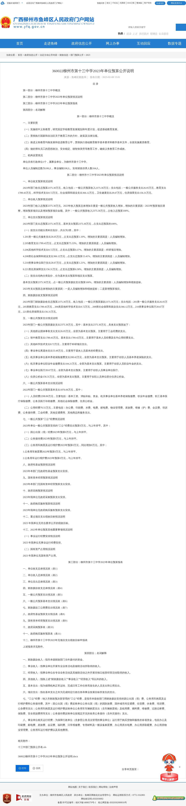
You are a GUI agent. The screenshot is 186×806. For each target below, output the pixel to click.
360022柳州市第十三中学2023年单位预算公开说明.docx (48, 756)
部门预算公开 (77, 55)
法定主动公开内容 (48, 55)
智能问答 (100, 3)
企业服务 (163, 33)
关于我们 (82, 787)
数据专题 (175, 43)
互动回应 (144, 43)
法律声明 (113, 787)
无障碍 (122, 3)
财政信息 (64, 55)
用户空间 (147, 3)
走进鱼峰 (51, 43)
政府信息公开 (81, 43)
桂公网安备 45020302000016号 (112, 802)
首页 (19, 43)
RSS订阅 (130, 3)
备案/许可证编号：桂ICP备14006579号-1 (77, 802)
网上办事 (113, 43)
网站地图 (72, 787)
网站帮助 (103, 787)
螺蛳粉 (154, 33)
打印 (22, 768)
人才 (135, 33)
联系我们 (93, 787)
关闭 (36, 768)
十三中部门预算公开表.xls (32, 747)
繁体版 (139, 3)
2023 (88, 55)
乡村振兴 (144, 33)
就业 (129, 33)
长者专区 (160, 3)
